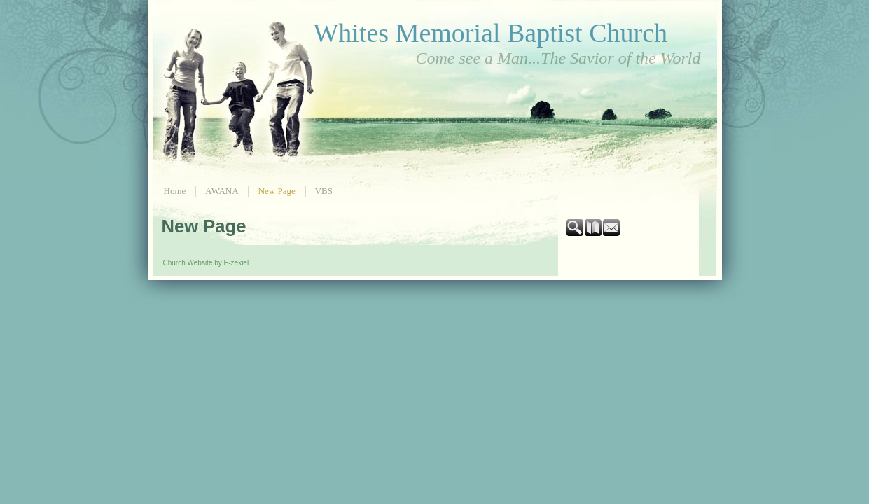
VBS (324, 191)
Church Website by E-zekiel (206, 263)
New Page (277, 191)
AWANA (221, 191)
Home (175, 191)
